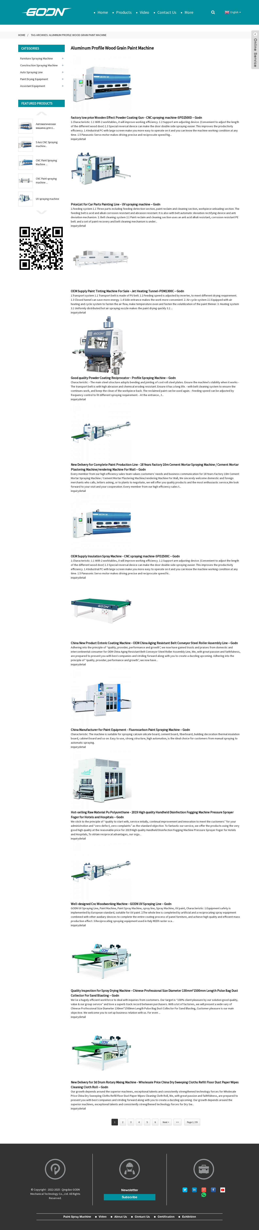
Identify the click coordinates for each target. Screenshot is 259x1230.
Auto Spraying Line (31, 72)
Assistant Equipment (32, 86)
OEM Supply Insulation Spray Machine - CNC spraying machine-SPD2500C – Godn (125, 556)
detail (82, 139)
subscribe (129, 1197)
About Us (120, 1216)
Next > (166, 1121)
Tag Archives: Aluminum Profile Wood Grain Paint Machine (68, 35)
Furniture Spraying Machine (36, 58)
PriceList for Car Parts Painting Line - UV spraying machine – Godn (115, 204)
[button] (41, 113)
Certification (166, 1216)
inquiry (75, 139)
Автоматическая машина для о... (46, 125)
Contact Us (166, 12)
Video (144, 12)
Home (103, 12)
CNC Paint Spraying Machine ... (46, 162)
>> (177, 1121)
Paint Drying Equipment (34, 79)
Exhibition (189, 1216)
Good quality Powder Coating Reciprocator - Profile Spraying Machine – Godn (123, 378)
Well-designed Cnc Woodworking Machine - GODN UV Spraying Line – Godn (121, 904)
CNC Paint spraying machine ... (46, 180)
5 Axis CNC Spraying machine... (46, 144)
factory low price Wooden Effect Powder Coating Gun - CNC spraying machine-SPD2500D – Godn (136, 117)
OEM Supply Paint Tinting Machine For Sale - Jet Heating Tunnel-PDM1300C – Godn (127, 291)
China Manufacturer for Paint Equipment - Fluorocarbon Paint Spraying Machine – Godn (130, 729)
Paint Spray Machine (77, 1216)
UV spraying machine (47, 198)
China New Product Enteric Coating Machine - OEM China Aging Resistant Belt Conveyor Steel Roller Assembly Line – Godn (154, 643)
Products (124, 12)
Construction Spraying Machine (39, 65)
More (189, 12)
